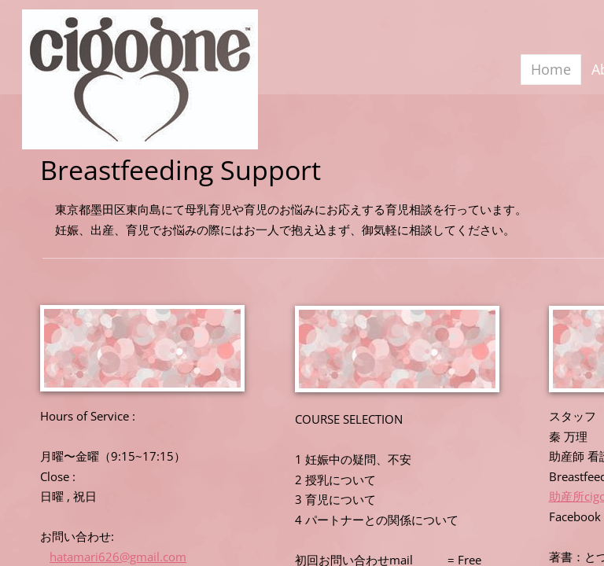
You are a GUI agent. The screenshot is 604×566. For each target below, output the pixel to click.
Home (551, 69)
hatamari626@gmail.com (118, 556)
